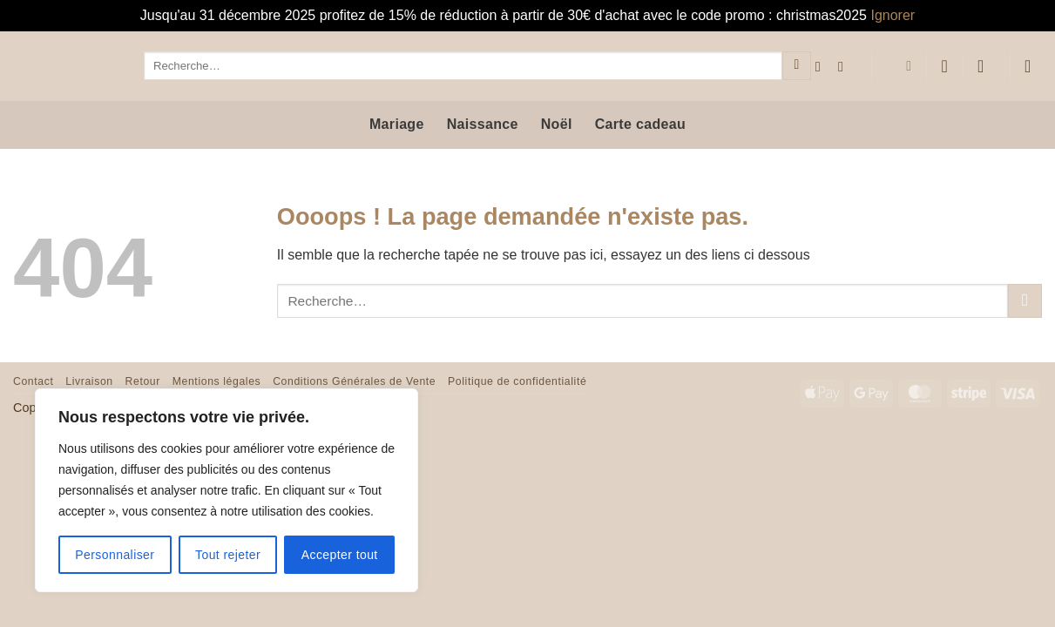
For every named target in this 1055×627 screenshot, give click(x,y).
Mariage (396, 124)
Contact (33, 381)
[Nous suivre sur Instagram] (845, 66)
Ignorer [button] (892, 15)
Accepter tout (339, 555)
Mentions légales (216, 381)
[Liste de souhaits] (944, 66)
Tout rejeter (227, 555)
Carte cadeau (640, 124)
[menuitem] (898, 66)
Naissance (482, 124)
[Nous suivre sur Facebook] (822, 66)
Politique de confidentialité (517, 381)
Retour (142, 381)
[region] (226, 490)
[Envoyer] (796, 66)
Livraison (88, 381)
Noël (556, 124)
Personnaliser (114, 555)
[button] (986, 66)
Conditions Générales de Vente (354, 381)
